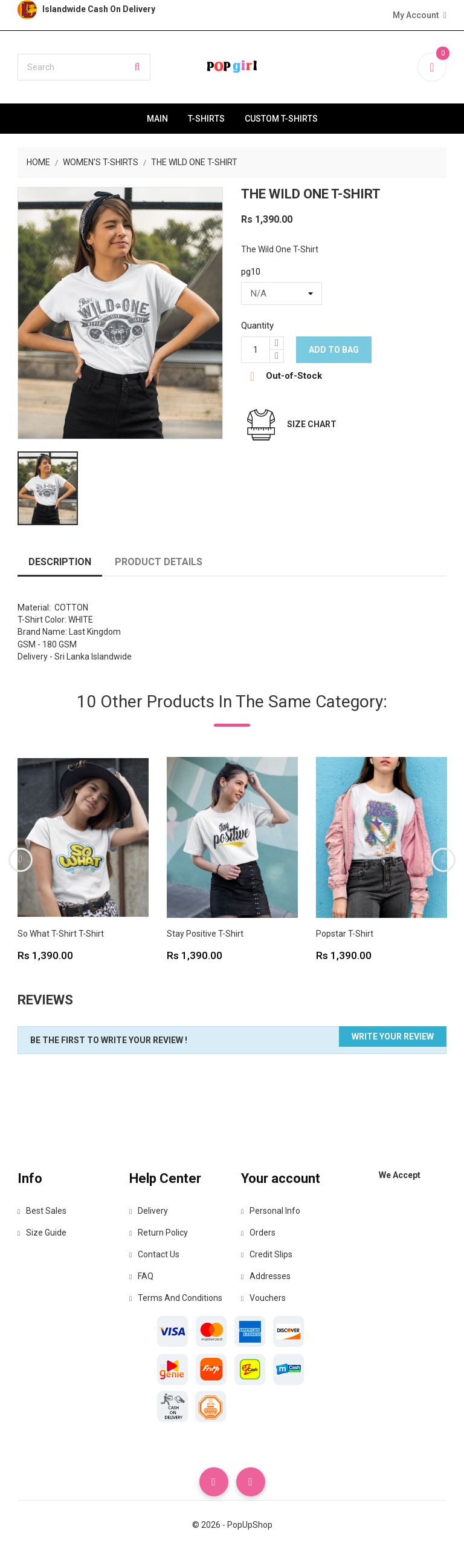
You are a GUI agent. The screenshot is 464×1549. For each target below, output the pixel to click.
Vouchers (263, 1298)
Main (157, 118)
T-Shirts (206, 118)
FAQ (141, 1276)
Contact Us (154, 1254)
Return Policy (158, 1232)
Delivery (148, 1211)
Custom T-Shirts (281, 118)
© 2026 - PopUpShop (232, 1525)
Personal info (270, 1211)
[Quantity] (255, 349)
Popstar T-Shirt (344, 933)
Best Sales (42, 1211)
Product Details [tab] (158, 562)
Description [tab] (59, 562)
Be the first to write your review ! (108, 1040)
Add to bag (334, 350)
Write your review (393, 1036)
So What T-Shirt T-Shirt (61, 933)
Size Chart (312, 424)
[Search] (84, 67)
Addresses (266, 1276)
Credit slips (266, 1254)
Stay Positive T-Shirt (205, 933)
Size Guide (42, 1232)
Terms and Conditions (175, 1298)
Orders (258, 1232)
